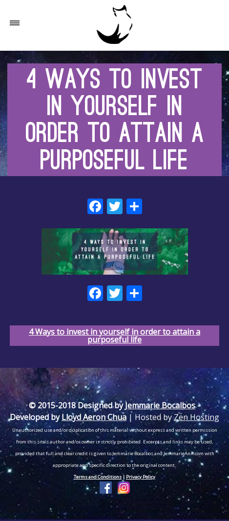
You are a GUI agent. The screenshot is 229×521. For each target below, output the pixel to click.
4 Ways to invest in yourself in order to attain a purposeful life (114, 335)
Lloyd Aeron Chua (94, 417)
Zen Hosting (196, 417)
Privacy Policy (140, 477)
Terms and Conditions (98, 477)
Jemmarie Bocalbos (160, 405)
